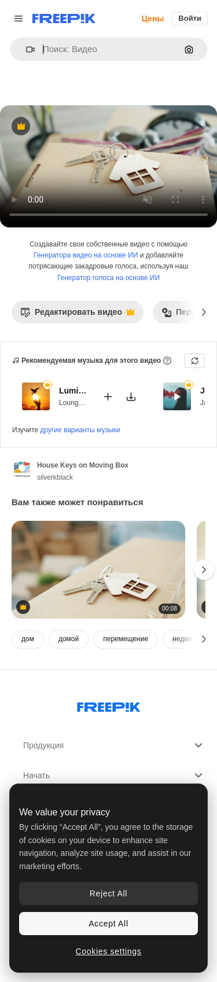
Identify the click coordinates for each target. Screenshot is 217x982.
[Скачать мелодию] (130, 396)
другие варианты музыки (80, 430)
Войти (189, 18)
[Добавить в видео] (107, 396)
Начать (114, 775)
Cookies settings (109, 951)
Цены (153, 18)
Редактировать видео (77, 315)
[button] (26, 49)
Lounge (70, 402)
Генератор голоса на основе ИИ (108, 278)
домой (68, 639)
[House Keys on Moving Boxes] (98, 570)
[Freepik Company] (108, 704)
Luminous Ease (73, 390)
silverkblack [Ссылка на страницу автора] (55, 477)
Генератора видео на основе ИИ (86, 255)
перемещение (125, 639)
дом (27, 639)
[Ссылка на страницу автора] (22, 469)
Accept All (108, 923)
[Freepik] (63, 18)
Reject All (108, 893)
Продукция (114, 745)
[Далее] (204, 312)
